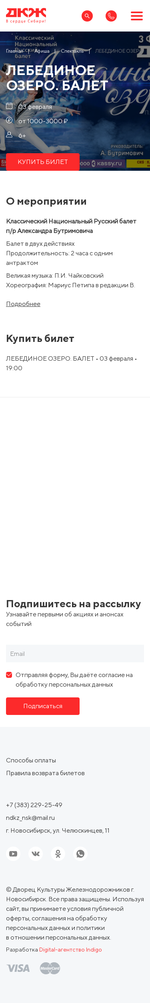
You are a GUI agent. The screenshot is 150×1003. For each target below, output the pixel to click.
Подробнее (23, 304)
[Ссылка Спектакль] (72, 51)
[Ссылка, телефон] (111, 16)
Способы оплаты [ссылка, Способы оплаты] (31, 760)
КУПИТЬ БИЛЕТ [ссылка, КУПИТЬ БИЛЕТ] (43, 162)
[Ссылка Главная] (14, 51)
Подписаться (42, 706)
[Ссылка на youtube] (13, 854)
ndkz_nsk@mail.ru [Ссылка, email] (30, 817)
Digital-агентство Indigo (70, 949)
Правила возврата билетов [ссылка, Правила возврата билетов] (45, 773)
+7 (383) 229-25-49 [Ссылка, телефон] (34, 805)
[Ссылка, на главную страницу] (26, 16)
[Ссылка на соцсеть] (36, 854)
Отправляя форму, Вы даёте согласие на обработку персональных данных (74, 679)
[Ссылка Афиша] (42, 51)
